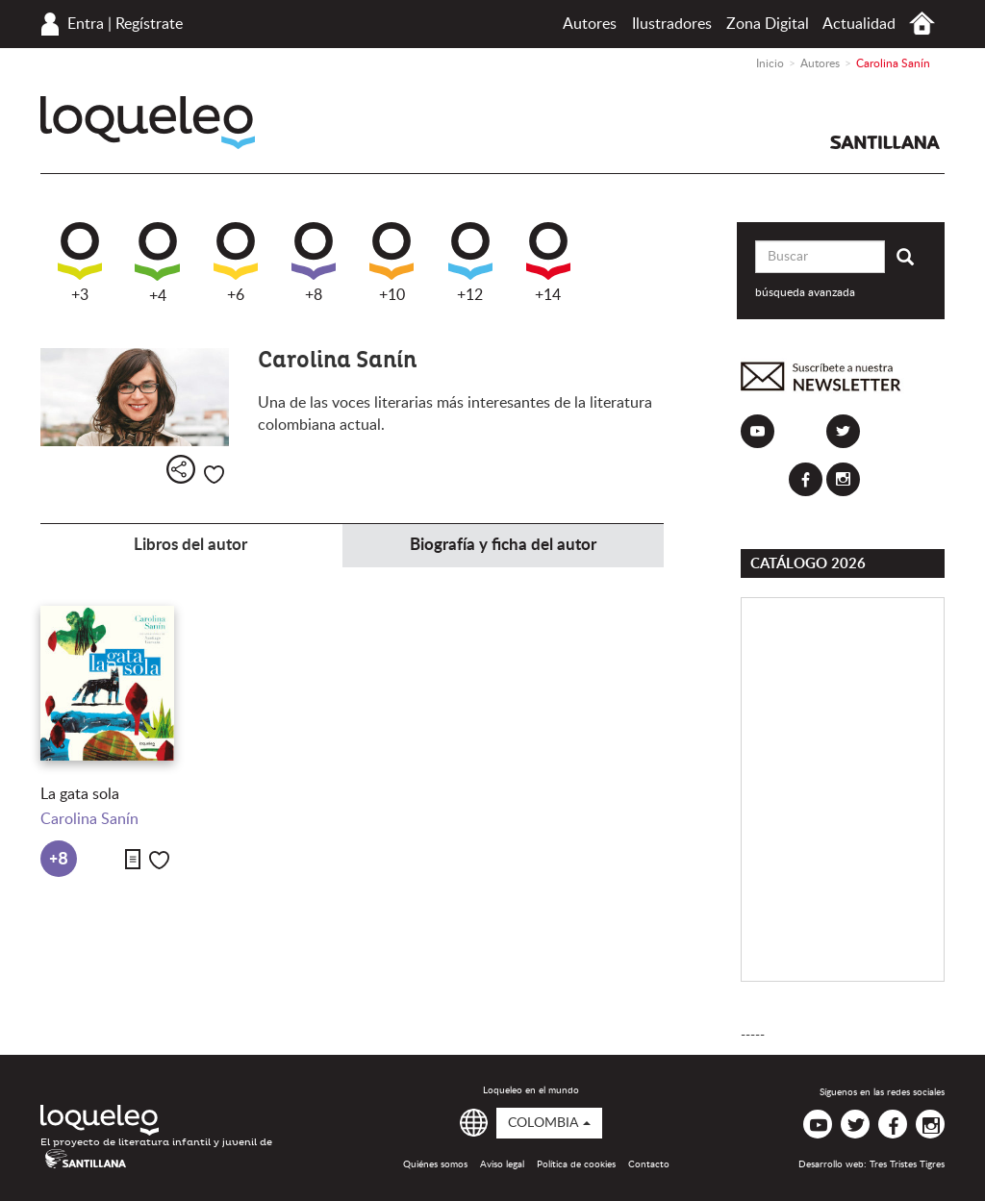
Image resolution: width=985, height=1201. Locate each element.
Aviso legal (502, 1164)
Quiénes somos (435, 1164)
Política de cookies (576, 1164)
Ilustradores (672, 24)
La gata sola (79, 794)
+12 (470, 262)
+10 (391, 262)
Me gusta (214, 474)
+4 (157, 263)
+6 (236, 262)
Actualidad (859, 24)
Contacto (648, 1164)
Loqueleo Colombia (147, 122)
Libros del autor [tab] (190, 545)
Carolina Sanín (89, 819)
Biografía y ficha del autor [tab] (503, 545)
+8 (313, 262)
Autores (590, 24)
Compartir (180, 469)
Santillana (885, 142)
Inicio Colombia (922, 24)
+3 (80, 262)
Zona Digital (767, 24)
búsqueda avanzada (805, 292)
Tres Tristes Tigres (907, 1164)
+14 (548, 262)
